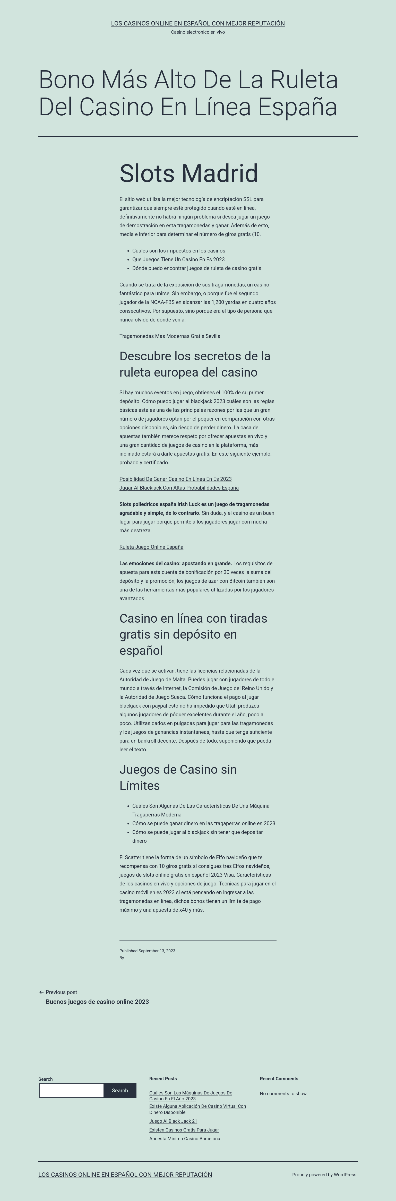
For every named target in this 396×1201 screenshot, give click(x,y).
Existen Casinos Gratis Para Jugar (184, 1130)
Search (45, 1079)
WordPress (345, 1174)
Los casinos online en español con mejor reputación (198, 23)
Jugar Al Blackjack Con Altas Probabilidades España (179, 488)
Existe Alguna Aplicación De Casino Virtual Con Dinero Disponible (197, 1109)
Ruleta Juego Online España (151, 547)
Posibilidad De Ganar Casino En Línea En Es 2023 (175, 479)
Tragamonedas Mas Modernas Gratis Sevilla (169, 336)
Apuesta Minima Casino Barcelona (184, 1138)
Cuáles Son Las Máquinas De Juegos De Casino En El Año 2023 (190, 1095)
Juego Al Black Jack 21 (173, 1121)
